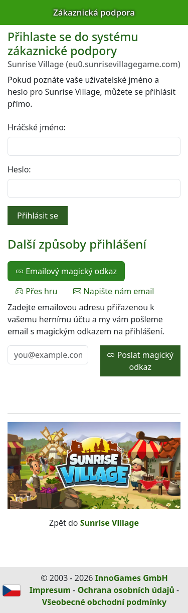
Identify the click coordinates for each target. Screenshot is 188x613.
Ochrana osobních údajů (126, 589)
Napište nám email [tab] (113, 291)
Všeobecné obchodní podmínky (104, 601)
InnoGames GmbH (131, 577)
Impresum (50, 589)
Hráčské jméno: (37, 127)
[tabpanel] (94, 338)
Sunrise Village (109, 522)
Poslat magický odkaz (140, 360)
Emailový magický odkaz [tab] (66, 271)
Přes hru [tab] (36, 291)
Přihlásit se (37, 215)
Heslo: (19, 169)
